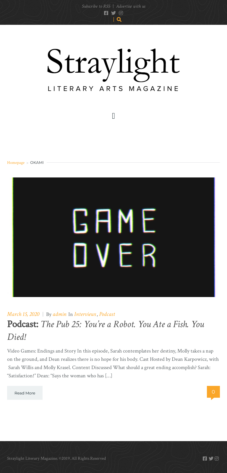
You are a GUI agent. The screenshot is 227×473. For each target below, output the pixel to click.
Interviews (85, 314)
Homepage (16, 162)
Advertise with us (130, 6)
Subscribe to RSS (96, 6)
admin (60, 314)
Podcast (107, 314)
